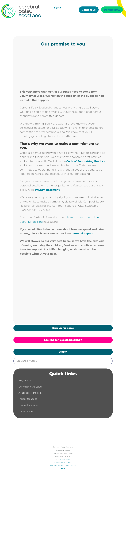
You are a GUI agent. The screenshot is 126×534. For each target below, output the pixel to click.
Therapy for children (29, 405)
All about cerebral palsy (30, 393)
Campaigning (26, 411)
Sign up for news (63, 328)
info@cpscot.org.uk (63, 462)
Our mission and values (31, 387)
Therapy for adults (28, 399)
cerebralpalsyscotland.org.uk (63, 465)
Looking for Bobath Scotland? (63, 340)
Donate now (112, 9)
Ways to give (25, 380)
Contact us (89, 9)
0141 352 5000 (64, 459)
